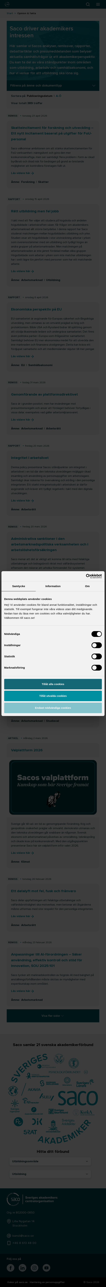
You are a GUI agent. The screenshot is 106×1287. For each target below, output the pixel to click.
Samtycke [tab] (18, 586)
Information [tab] (53, 586)
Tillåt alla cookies (53, 684)
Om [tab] (87, 586)
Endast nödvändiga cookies (53, 707)
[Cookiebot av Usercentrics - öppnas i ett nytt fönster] (86, 576)
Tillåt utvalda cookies (53, 695)
